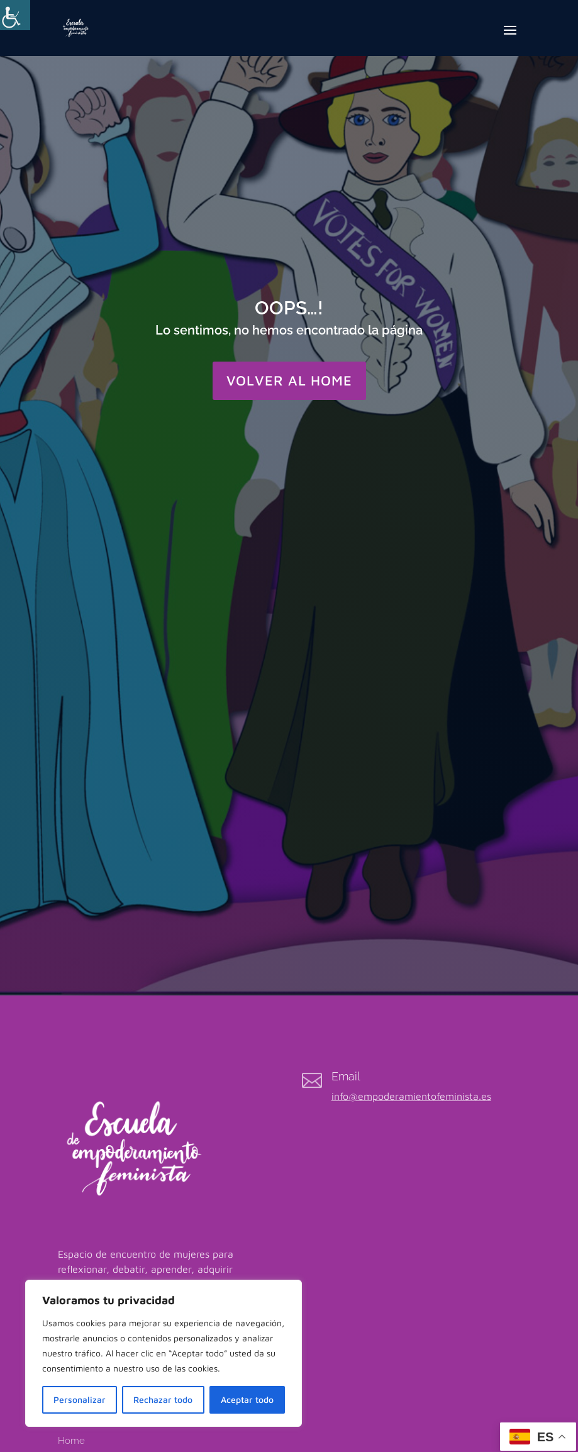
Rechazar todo (162, 1399)
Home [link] (71, 1440)
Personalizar (79, 1399)
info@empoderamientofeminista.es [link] (411, 1096)
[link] (76, 26)
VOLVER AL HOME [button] (289, 380)
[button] (510, 38)
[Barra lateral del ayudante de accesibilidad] (15, 15)
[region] (163, 1353)
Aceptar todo (247, 1399)
